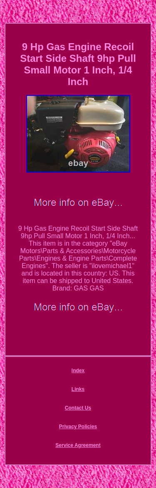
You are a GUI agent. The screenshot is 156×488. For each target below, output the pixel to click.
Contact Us (78, 408)
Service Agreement (77, 445)
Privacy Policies (78, 426)
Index (78, 370)
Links (78, 389)
